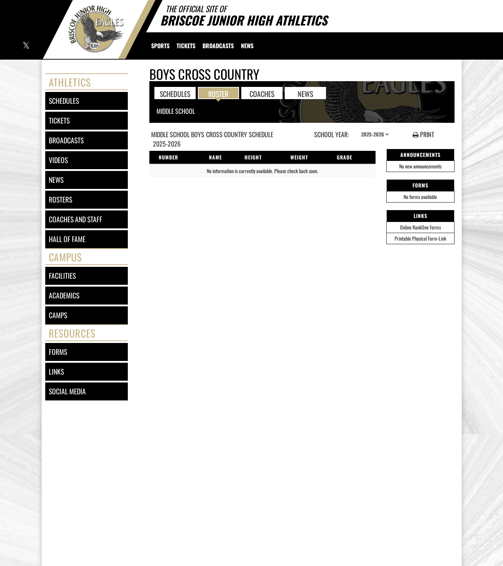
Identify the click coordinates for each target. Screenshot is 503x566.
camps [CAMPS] (58, 315)
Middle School (176, 111)
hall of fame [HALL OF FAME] (67, 239)
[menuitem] (186, 45)
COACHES (262, 93)
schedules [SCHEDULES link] (64, 101)
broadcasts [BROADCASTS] (66, 140)
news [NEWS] (56, 180)
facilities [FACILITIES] (62, 275)
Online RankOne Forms (420, 227)
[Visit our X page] (25, 46)
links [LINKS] (56, 371)
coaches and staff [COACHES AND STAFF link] (75, 219)
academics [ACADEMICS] (64, 295)
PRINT (423, 134)
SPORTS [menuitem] (160, 45)
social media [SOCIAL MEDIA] (67, 391)
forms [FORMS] (58, 352)
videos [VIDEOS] (58, 160)
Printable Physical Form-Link (420, 238)
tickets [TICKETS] (59, 120)
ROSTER (218, 93)
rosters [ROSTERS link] (60, 199)
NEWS (305, 93)
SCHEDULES (175, 93)
